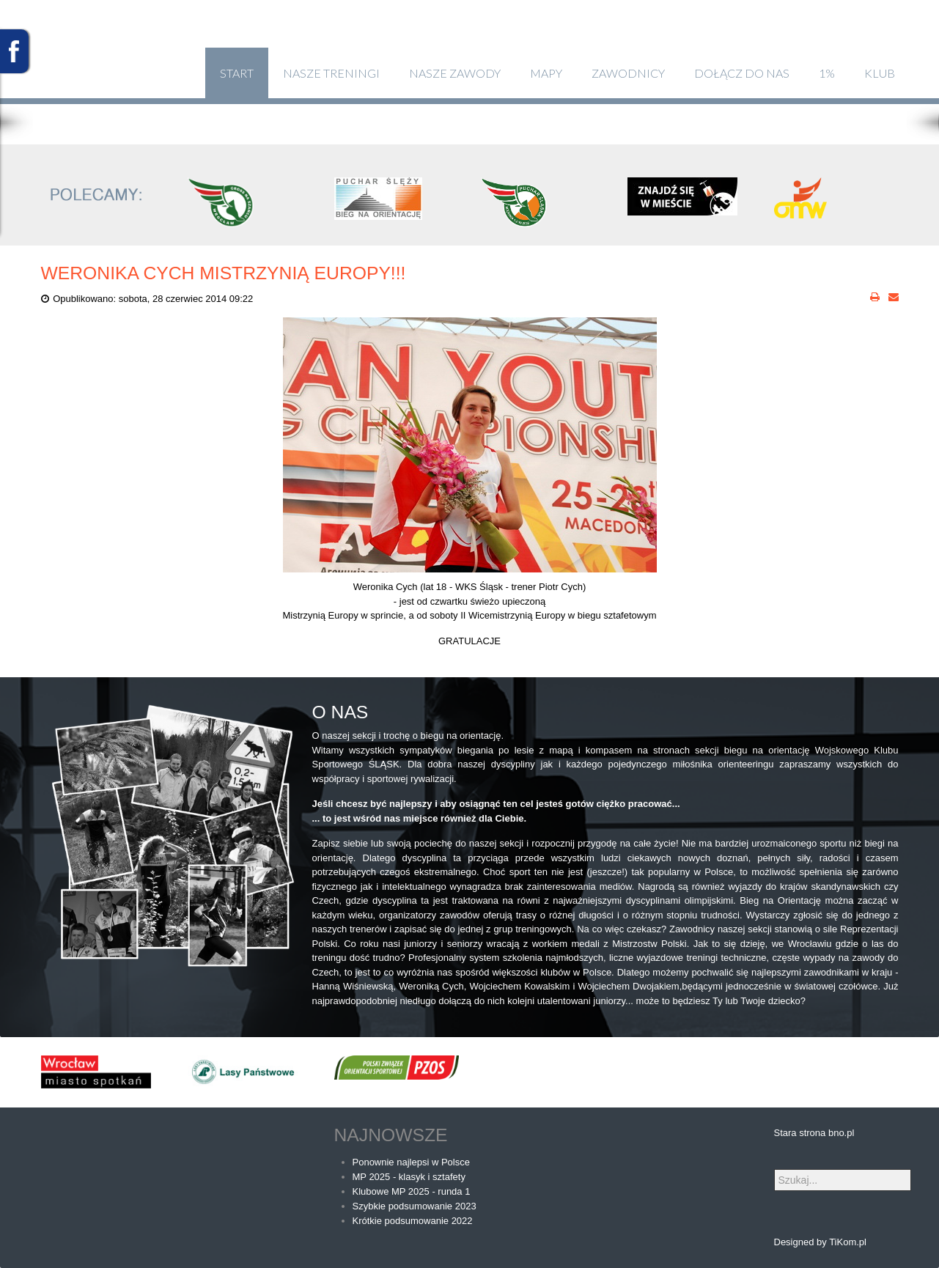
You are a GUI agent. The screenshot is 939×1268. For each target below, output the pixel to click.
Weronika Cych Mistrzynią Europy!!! (223, 273)
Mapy (546, 73)
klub (879, 73)
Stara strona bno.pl (814, 1132)
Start (237, 73)
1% (827, 73)
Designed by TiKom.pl (820, 1241)
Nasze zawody (455, 73)
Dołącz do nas (741, 73)
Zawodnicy (628, 73)
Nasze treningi (331, 73)
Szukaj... (774, 1169)
